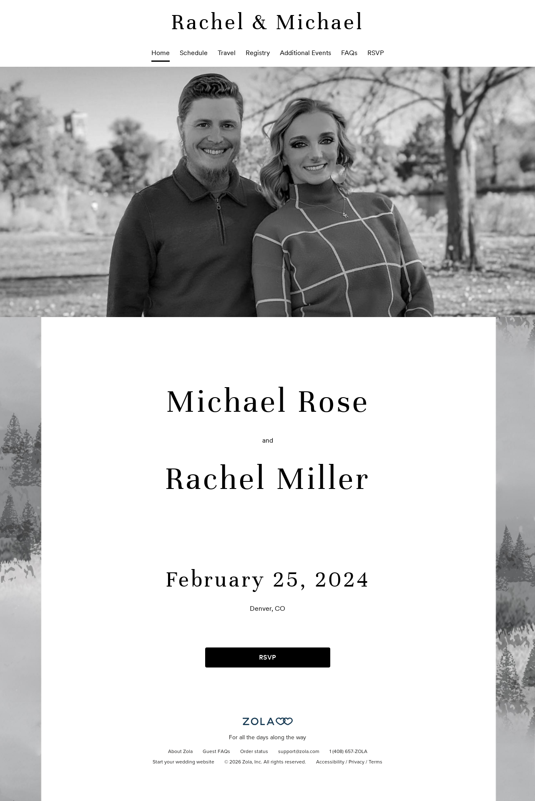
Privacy (356, 762)
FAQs (349, 53)
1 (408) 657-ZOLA (348, 751)
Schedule (194, 53)
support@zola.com (298, 751)
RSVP (375, 53)
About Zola (180, 751)
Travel (227, 53)
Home (160, 53)
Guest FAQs (216, 751)
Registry (258, 53)
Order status (254, 751)
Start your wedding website (183, 762)
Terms (375, 762)
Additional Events (305, 53)
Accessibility (330, 762)
